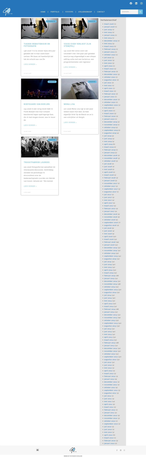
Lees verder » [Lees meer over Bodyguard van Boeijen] (30, 125)
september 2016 (111, 222)
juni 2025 (108, 29)
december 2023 (110, 41)
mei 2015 (108, 267)
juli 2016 (107, 228)
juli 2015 (107, 262)
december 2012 (110, 348)
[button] (37, 449)
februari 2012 (109, 376)
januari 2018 (109, 180)
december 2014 (110, 281)
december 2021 (110, 74)
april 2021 (108, 88)
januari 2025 (109, 35)
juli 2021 (107, 83)
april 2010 (108, 435)
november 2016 (110, 217)
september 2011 (111, 390)
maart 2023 (109, 46)
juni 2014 (108, 298)
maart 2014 (109, 306)
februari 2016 (110, 242)
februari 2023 (110, 49)
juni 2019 (108, 139)
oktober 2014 (109, 287)
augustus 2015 (110, 259)
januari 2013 (109, 345)
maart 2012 (109, 373)
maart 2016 (109, 239)
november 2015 (110, 250)
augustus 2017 (110, 192)
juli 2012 (107, 362)
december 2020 (110, 99)
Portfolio (55, 12)
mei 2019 (108, 141)
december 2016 (110, 214)
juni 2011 (108, 399)
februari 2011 (109, 410)
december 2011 (110, 382)
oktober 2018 (109, 161)
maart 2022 (109, 69)
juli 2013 (107, 329)
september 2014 (111, 290)
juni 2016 (108, 231)
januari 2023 (109, 52)
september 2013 (111, 323)
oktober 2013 (109, 320)
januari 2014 (109, 312)
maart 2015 (109, 273)
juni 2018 (108, 166)
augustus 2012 (110, 359)
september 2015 (111, 256)
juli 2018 (107, 164)
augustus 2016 (110, 225)
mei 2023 (108, 43)
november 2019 (110, 125)
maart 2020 (109, 113)
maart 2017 (109, 206)
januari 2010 (109, 443)
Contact (101, 12)
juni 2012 (108, 365)
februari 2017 (109, 208)
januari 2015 (109, 278)
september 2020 (111, 105)
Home (43, 12)
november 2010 (110, 418)
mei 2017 (108, 200)
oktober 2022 (109, 55)
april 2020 (108, 111)
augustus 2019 (110, 133)
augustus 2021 (110, 80)
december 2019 (110, 122)
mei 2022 (108, 63)
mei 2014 (108, 301)
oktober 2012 (109, 354)
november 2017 (110, 183)
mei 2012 (108, 368)
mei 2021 (108, 85)
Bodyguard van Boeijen (37, 104)
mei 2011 (108, 401)
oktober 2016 (109, 220)
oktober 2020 (109, 102)
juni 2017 (108, 197)
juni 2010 (108, 429)
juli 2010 (107, 427)
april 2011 (108, 404)
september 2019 (111, 130)
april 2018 (108, 172)
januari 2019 (109, 153)
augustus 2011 (110, 393)
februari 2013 (109, 343)
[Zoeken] (140, 12)
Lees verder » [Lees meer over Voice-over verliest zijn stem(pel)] (70, 67)
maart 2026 (109, 24)
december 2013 (110, 315)
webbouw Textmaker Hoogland (73, 456)
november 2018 (110, 158)
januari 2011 (109, 413)
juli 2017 (107, 194)
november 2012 (110, 351)
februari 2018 (110, 178)
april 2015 (108, 270)
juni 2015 (108, 264)
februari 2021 (109, 94)
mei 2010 (108, 432)
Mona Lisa (69, 104)
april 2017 (108, 203)
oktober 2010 (109, 421)
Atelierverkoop (85, 12)
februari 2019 (109, 150)
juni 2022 (108, 60)
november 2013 (110, 317)
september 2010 (111, 424)
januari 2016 (109, 245)
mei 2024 (108, 38)
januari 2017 (109, 211)
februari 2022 (110, 71)
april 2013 (108, 337)
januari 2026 (109, 27)
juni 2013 (108, 331)
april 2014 (108, 304)
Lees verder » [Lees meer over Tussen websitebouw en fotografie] (30, 64)
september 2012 (111, 357)
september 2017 (111, 189)
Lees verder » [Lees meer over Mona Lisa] (70, 122)
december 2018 (110, 155)
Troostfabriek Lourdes (37, 162)
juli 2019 (107, 136)
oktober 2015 (109, 253)
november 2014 (110, 284)
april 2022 (108, 66)
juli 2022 (107, 57)
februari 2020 (110, 116)
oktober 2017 (109, 186)
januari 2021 (109, 97)
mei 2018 (108, 169)
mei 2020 (108, 108)
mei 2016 (108, 234)
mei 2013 (108, 334)
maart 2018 (109, 175)
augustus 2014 (110, 292)
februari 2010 (110, 441)
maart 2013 (109, 340)
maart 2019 (109, 147)
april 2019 (108, 144)
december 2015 (110, 248)
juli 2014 (107, 295)
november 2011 (110, 385)
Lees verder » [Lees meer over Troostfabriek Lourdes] (30, 186)
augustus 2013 (110, 326)
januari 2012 (109, 379)
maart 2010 (109, 438)
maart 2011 (108, 407)
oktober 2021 (109, 77)
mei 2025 (108, 32)
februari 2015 (109, 276)
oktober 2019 (109, 127)
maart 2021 (109, 91)
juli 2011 (107, 396)
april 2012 (108, 371)
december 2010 (110, 415)
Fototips (69, 12)
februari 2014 (109, 309)
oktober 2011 (109, 387)
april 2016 (108, 236)
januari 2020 (109, 119)
